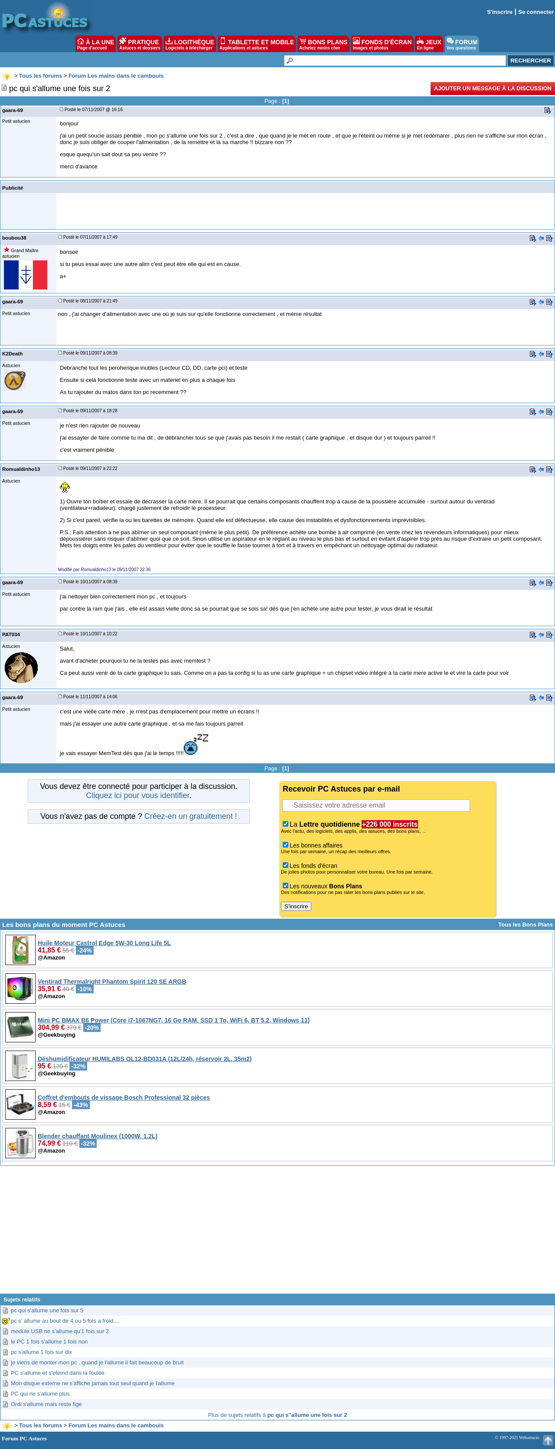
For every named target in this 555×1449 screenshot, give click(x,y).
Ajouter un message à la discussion (493, 88)
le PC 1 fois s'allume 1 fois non (49, 1341)
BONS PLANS (323, 43)
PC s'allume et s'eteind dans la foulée (57, 1373)
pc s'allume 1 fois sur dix (41, 1352)
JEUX (429, 43)
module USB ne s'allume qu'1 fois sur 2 (60, 1331)
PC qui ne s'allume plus (40, 1393)
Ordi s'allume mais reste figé (46, 1404)
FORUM (462, 43)
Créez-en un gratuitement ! (190, 816)
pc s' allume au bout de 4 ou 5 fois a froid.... (65, 1321)
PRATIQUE (139, 43)
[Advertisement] (277, 1233)
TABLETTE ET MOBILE (256, 43)
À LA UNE (95, 43)
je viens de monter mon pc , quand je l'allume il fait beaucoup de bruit (97, 1362)
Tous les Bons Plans (525, 924)
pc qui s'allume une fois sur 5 (47, 1310)
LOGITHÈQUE (190, 43)
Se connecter (536, 12)
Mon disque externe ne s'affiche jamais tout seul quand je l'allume (93, 1383)
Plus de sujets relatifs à (277, 1415)
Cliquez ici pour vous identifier (137, 795)
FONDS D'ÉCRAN (382, 43)
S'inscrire (500, 12)
